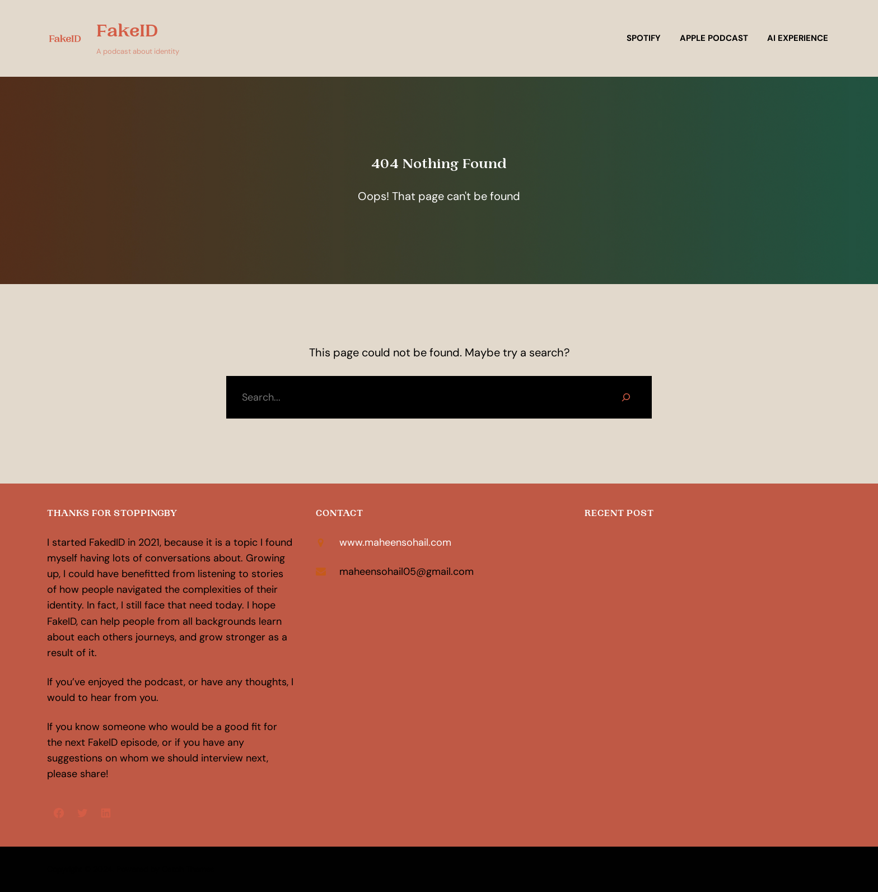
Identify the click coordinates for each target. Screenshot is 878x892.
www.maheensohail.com (395, 542)
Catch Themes (188, 869)
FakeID (127, 31)
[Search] (626, 397)
